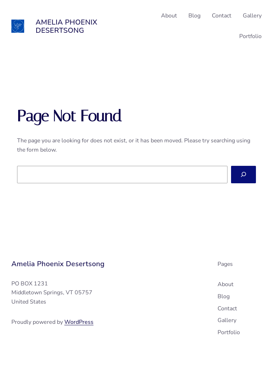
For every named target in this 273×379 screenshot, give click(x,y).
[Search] (243, 174)
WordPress (78, 322)
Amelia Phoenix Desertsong (66, 26)
